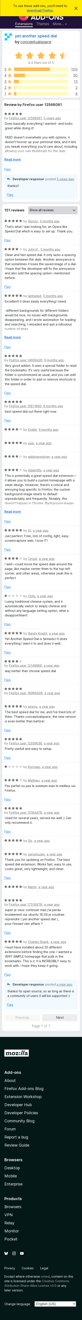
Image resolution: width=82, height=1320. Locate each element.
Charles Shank (38, 942)
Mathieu (34, 780)
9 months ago (49, 429)
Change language (17, 1304)
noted (45, 1276)
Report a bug (16, 1137)
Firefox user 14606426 (25, 360)
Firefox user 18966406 (26, 693)
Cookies (28, 1268)
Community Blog (19, 1121)
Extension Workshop (23, 1096)
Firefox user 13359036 (25, 743)
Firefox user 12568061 (25, 118)
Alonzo (33, 221)
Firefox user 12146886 (25, 665)
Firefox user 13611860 (25, 406)
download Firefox (40, 10)
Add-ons (12, 1072)
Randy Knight (37, 633)
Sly (30, 841)
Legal (44, 1268)
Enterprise (13, 1184)
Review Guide (16, 1145)
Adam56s (35, 470)
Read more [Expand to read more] (12, 159)
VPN (8, 1215)
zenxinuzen (36, 854)
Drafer (32, 429)
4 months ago (50, 221)
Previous (22, 1017)
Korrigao (34, 767)
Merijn (32, 887)
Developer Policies (21, 1113)
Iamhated (34, 296)
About (10, 1080)
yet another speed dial (36, 36)
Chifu (31, 596)
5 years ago (52, 118)
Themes (42, 24)
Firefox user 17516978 (25, 904)
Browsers (12, 1206)
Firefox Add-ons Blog (24, 1088)
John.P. (33, 249)
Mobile (10, 1176)
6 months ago (54, 360)
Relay (9, 1223)
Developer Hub (18, 1104)
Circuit (32, 559)
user (31, 443)
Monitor (11, 1231)
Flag (7, 169)
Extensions (24, 24)
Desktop (12, 1168)
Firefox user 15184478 (25, 812)
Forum (10, 1129)
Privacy (9, 1268)
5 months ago (50, 249)
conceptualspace (35, 42)
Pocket (10, 1239)
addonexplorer (39, 456)
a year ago (44, 443)
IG (29, 530)
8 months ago (53, 406)
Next (60, 1017)
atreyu (32, 706)
